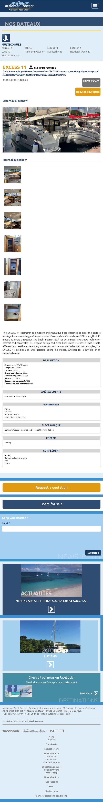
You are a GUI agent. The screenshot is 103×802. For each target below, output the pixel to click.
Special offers (51, 749)
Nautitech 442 (54, 51)
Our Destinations (51, 762)
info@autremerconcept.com (55, 714)
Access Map (51, 773)
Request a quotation (88, 91)
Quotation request (51, 767)
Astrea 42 (7, 48)
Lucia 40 (6, 51)
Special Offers (51, 770)
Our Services (51, 759)
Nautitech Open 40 (80, 51)
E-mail (6, 523)
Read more (86, 693)
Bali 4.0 (28, 48)
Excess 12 (75, 48)
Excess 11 (52, 48)
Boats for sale (51, 504)
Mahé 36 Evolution (34, 51)
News (51, 737)
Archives (52, 740)
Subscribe (93, 552)
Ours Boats (51, 744)
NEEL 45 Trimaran (11, 55)
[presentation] (28, 541)
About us (51, 756)
